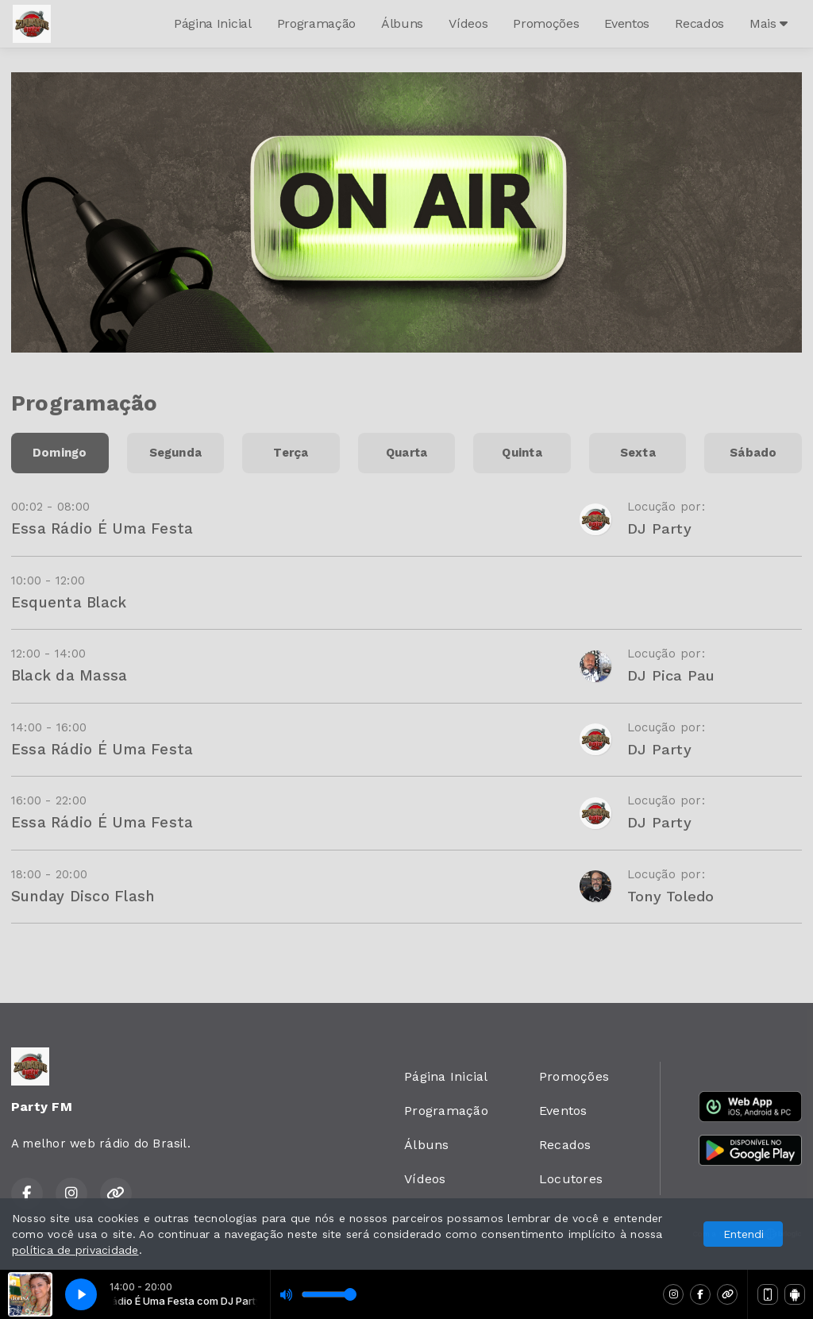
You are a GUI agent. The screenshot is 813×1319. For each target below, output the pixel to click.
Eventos (626, 23)
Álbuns (402, 23)
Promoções (546, 23)
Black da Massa (69, 675)
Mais (768, 23)
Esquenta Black (68, 602)
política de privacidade (75, 1250)
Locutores (571, 1178)
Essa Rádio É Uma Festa (102, 528)
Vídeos (468, 23)
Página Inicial (213, 23)
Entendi (743, 1234)
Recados (699, 23)
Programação (316, 23)
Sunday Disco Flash (82, 896)
